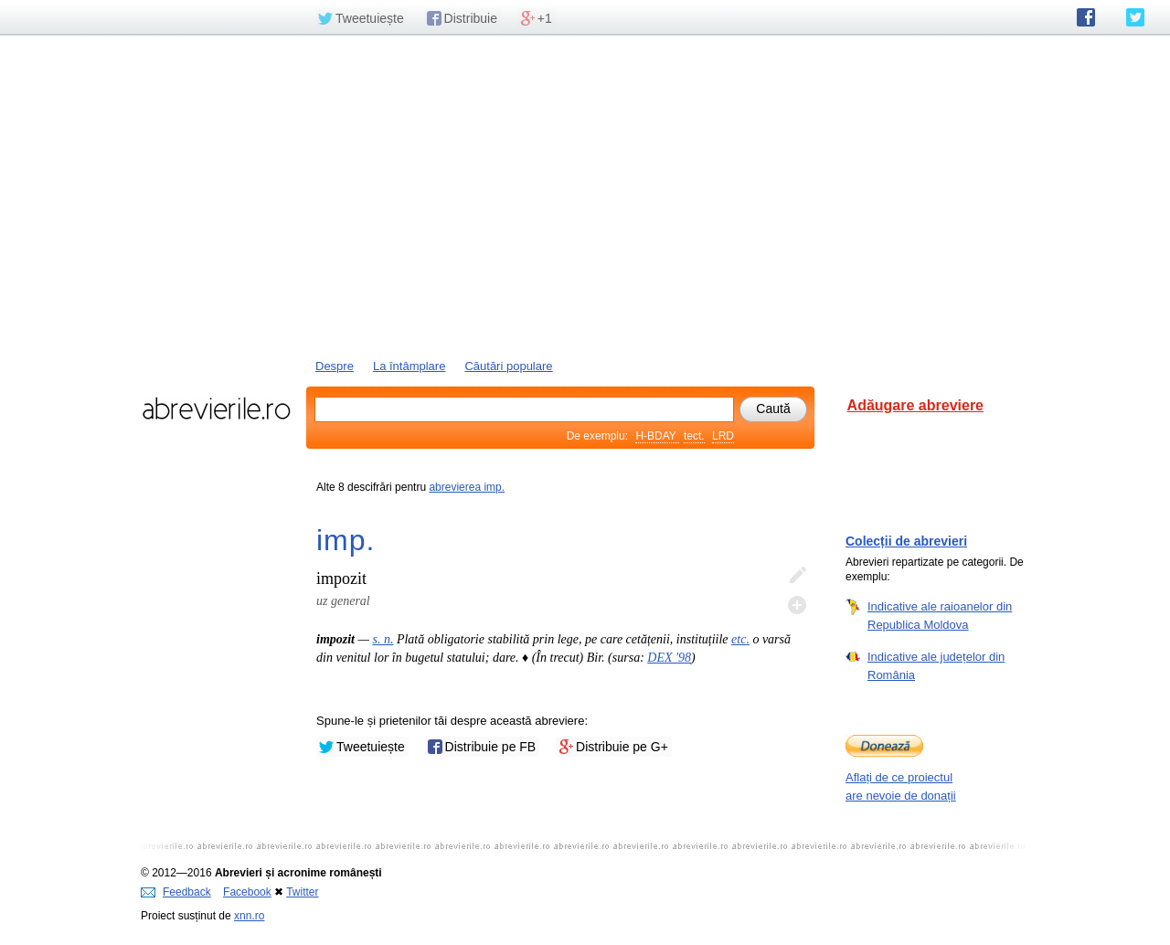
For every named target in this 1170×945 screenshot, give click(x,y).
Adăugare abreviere (915, 405)
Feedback (176, 892)
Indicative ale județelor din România (936, 665)
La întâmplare (409, 366)
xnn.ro (249, 915)
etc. (740, 639)
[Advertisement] (585, 195)
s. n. (382, 639)
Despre (334, 366)
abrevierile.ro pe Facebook (1086, 17)
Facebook (247, 892)
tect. (694, 436)
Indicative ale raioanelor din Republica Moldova (939, 615)
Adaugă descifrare (797, 605)
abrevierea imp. (467, 487)
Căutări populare (508, 366)
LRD (723, 436)
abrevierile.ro (216, 408)
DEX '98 (669, 657)
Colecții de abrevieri (906, 541)
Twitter (302, 892)
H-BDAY (657, 436)
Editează (797, 576)
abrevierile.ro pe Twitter (1135, 17)
